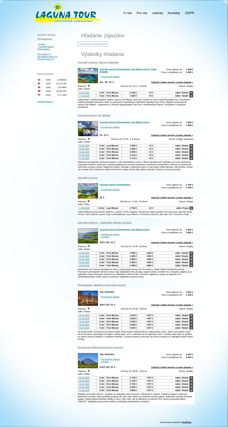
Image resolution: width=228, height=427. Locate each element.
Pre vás (142, 13)
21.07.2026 (84, 384)
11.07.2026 (84, 92)
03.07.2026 (84, 328)
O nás (127, 13)
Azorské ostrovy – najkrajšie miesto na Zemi (104, 222)
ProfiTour (187, 422)
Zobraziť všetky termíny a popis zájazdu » (172, 82)
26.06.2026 (84, 262)
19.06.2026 (84, 256)
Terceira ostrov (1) (45, 59)
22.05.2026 (84, 145)
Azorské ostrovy (88, 177)
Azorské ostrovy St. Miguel (94, 115)
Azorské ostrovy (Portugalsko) (115, 69)
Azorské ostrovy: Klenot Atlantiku (98, 62)
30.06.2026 (84, 265)
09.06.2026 (84, 377)
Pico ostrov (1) (44, 54)
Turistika (105, 237)
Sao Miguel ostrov (140, 69)
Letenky (157, 13)
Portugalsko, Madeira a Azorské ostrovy (102, 285)
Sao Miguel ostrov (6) (47, 56)
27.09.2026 (84, 158)
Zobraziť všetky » (45, 101)
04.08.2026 (84, 387)
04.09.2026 (84, 155)
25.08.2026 (84, 152)
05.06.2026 (84, 315)
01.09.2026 (84, 390)
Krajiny (42, 44)
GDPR (189, 13)
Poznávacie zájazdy (110, 76)
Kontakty (174, 13)
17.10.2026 (84, 96)
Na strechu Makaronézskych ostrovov (101, 347)
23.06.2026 (84, 259)
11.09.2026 (84, 208)
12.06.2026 (84, 149)
